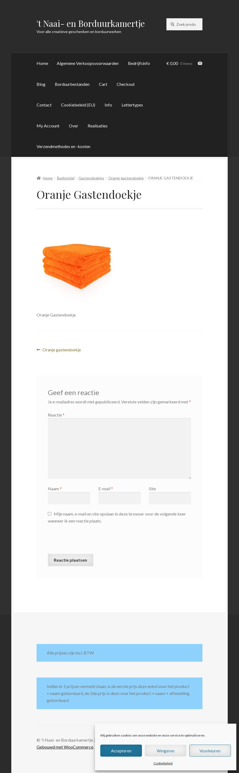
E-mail (105, 488)
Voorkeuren (209, 750)
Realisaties (98, 125)
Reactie (56, 414)
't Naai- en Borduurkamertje (91, 23)
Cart (103, 84)
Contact (44, 104)
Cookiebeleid (163, 763)
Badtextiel (65, 178)
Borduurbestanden (72, 84)
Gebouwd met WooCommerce (65, 746)
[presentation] (89, 540)
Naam (55, 488)
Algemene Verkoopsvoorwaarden (88, 63)
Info (108, 104)
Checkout (126, 84)
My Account (48, 125)
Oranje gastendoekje (126, 178)
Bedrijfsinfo (139, 63)
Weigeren (165, 750)
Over (73, 125)
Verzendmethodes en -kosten (63, 146)
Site (152, 488)
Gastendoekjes (91, 178)
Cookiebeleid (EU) (78, 104)
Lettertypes (132, 104)
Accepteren (121, 750)
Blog (41, 84)
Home (42, 63)
